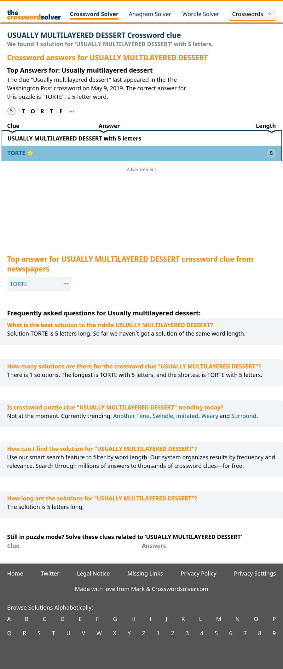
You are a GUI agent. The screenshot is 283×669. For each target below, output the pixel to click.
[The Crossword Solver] (34, 15)
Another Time (131, 416)
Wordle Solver (200, 14)
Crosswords (252, 14)
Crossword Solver (94, 14)
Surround (244, 416)
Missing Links (145, 573)
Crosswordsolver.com (180, 589)
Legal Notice (93, 573)
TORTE (17, 153)
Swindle (163, 416)
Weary (209, 416)
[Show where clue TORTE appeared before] (71, 111)
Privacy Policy (199, 573)
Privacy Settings (255, 573)
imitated (187, 416)
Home (15, 573)
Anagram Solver (150, 14)
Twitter (50, 573)
